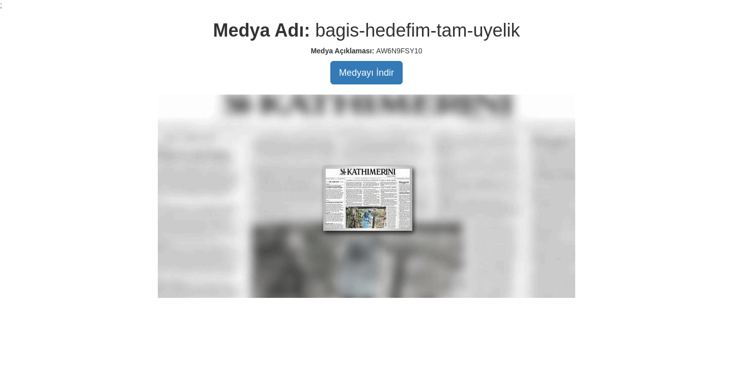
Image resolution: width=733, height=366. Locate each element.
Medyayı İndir (366, 73)
